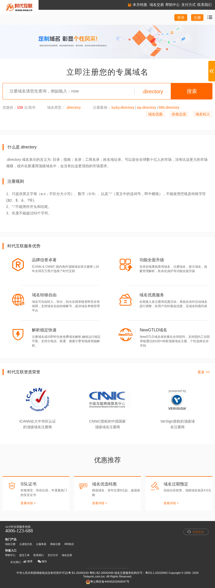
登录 (180, 17)
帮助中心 (10, 555)
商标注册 (55, 544)
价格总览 (179, 114)
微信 (42, 561)
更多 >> (204, 372)
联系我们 (38, 555)
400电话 (69, 544)
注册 (197, 17)
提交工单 (24, 555)
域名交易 (67, 555)
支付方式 (53, 555)
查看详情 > (28, 503)
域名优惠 (155, 114)
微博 (27, 561)
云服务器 (41, 544)
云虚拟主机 (25, 544)
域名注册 (10, 544)
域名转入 (202, 114)
